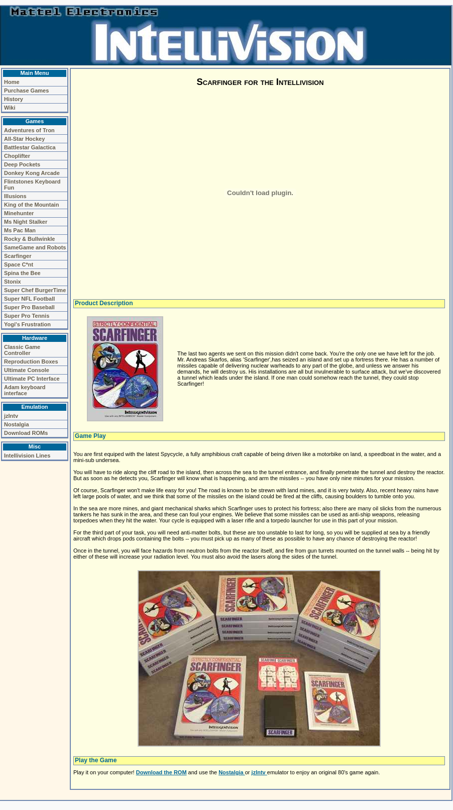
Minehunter (19, 213)
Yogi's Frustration (27, 324)
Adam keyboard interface (25, 390)
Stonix (12, 282)
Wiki (10, 108)
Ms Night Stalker (25, 222)
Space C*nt (18, 264)
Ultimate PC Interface (32, 379)
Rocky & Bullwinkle (29, 239)
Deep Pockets (22, 164)
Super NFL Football (29, 299)
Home (12, 82)
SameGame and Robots (35, 247)
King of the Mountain (31, 205)
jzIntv (11, 416)
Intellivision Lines (27, 456)
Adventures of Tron (29, 130)
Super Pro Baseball (29, 307)
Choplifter (17, 156)
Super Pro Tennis (26, 316)
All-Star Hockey (24, 139)
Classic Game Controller (22, 350)
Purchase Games (26, 90)
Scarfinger (17, 256)
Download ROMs (26, 433)
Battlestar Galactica (30, 147)
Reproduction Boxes (31, 361)
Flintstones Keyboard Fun (32, 184)
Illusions (15, 196)
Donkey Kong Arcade (32, 173)
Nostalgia (16, 424)
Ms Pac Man (20, 230)
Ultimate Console (26, 370)
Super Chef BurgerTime (35, 290)
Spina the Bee (22, 273)
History (13, 99)
